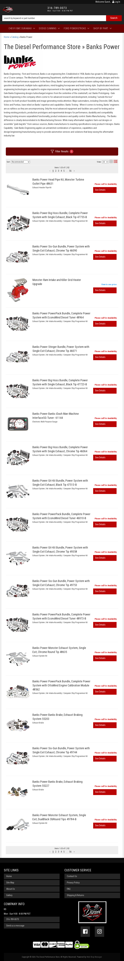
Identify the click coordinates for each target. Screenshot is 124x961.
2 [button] (55, 171)
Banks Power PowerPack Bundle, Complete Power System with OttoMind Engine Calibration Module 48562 (61, 685)
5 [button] (64, 171)
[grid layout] (111, 162)
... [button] (67, 171)
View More (105, 190)
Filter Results (62, 151)
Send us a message (15, 925)
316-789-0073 (12, 919)
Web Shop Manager (94, 957)
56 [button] (70, 171)
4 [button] (61, 171)
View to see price (109, 284)
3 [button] (58, 171)
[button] (50, 171)
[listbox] (20, 161)
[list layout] (115, 162)
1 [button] (53, 171)
